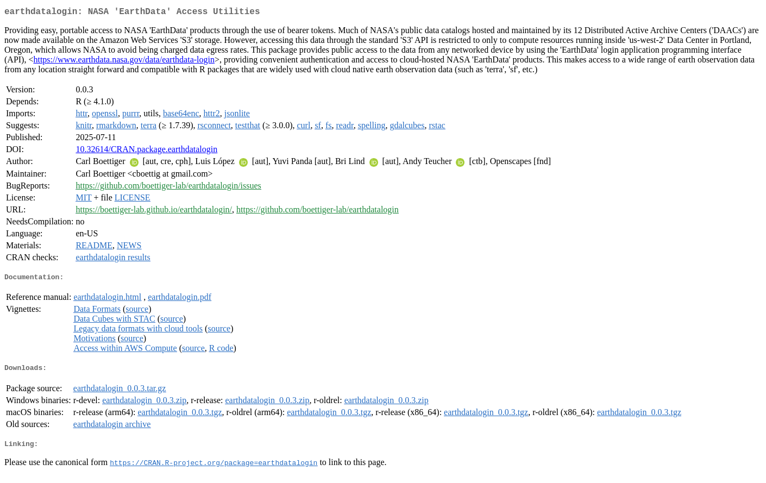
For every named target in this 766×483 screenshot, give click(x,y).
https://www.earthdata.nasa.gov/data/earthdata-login (124, 61)
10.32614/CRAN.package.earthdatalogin (146, 151)
